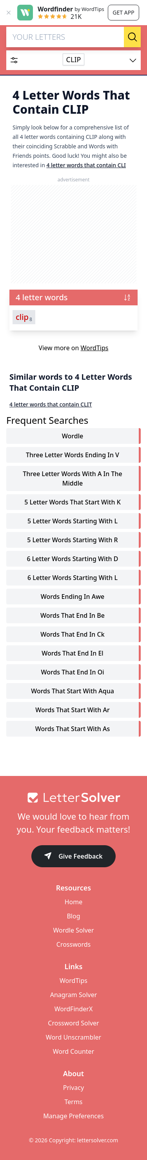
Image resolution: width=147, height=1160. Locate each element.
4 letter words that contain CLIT (50, 404)
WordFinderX (73, 1009)
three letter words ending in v (72, 455)
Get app (123, 12)
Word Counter (73, 1051)
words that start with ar (72, 710)
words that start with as (72, 728)
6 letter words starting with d (72, 558)
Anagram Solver (73, 994)
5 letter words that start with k (72, 502)
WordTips (95, 348)
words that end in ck (72, 634)
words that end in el (72, 653)
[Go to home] (73, 798)
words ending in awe (73, 596)
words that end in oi (72, 672)
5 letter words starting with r (72, 540)
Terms (73, 1101)
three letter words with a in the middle (72, 478)
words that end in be (72, 615)
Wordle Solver (73, 930)
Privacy (73, 1087)
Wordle (72, 436)
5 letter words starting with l (72, 521)
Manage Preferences (73, 1116)
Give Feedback (73, 857)
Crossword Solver (73, 1023)
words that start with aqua (72, 691)
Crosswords (73, 944)
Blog (73, 916)
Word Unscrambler (73, 1037)
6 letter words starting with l (72, 577)
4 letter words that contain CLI (86, 165)
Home (74, 902)
